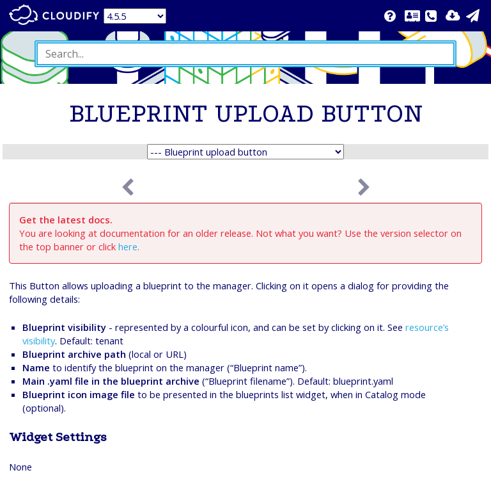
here (127, 246)
